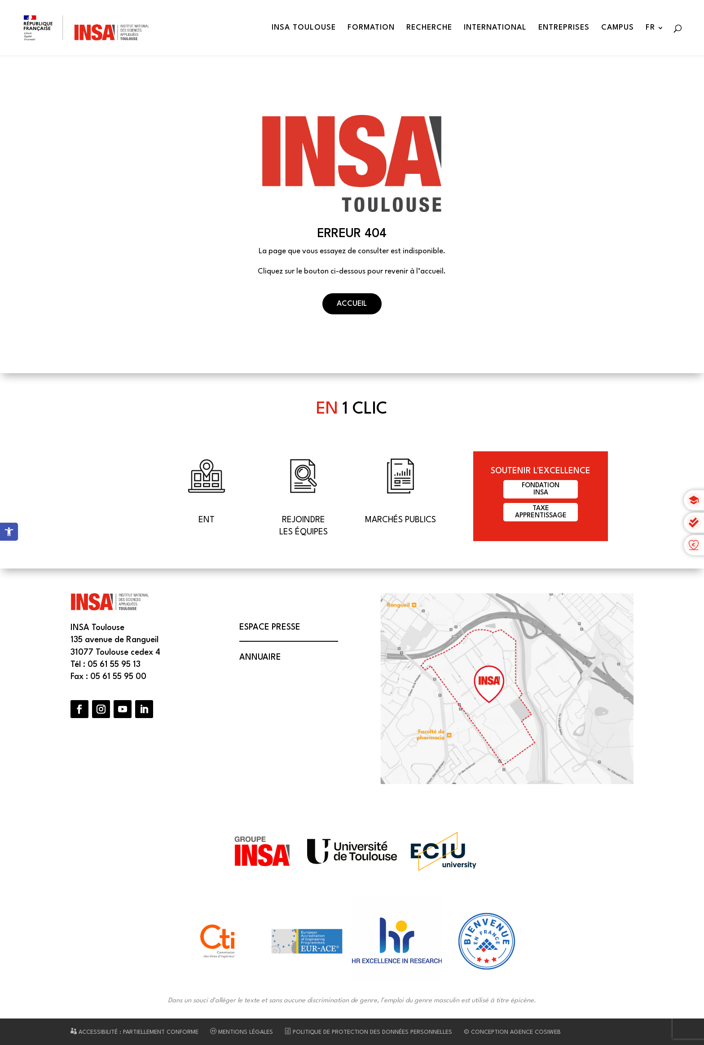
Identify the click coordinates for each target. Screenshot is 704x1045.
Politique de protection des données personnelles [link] (368, 1032)
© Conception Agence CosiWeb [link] (512, 1032)
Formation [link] (371, 28)
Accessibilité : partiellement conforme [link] (134, 1032)
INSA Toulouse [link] (304, 28)
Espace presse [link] (269, 627)
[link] (9, 532)
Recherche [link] (429, 28)
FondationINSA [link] (540, 489)
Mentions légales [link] (241, 1032)
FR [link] (650, 28)
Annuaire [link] (260, 657)
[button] (79, 709)
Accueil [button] (352, 304)
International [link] (495, 28)
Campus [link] (617, 28)
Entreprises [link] (564, 28)
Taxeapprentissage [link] (541, 512)
